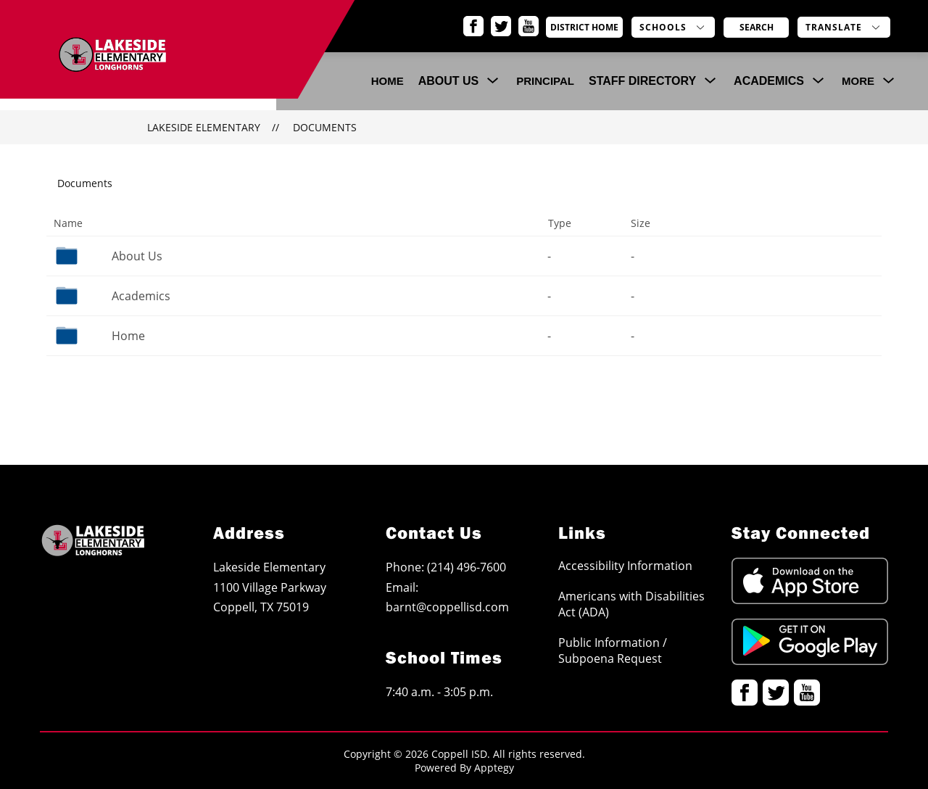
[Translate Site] (844, 27)
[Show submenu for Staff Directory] (642, 81)
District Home (598, 27)
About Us (137, 256)
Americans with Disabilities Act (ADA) (631, 604)
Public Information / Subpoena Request (612, 650)
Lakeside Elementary (203, 127)
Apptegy (494, 767)
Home (128, 336)
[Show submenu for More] (858, 81)
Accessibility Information (625, 566)
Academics (141, 296)
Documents (325, 127)
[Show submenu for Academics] (769, 81)
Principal (545, 81)
